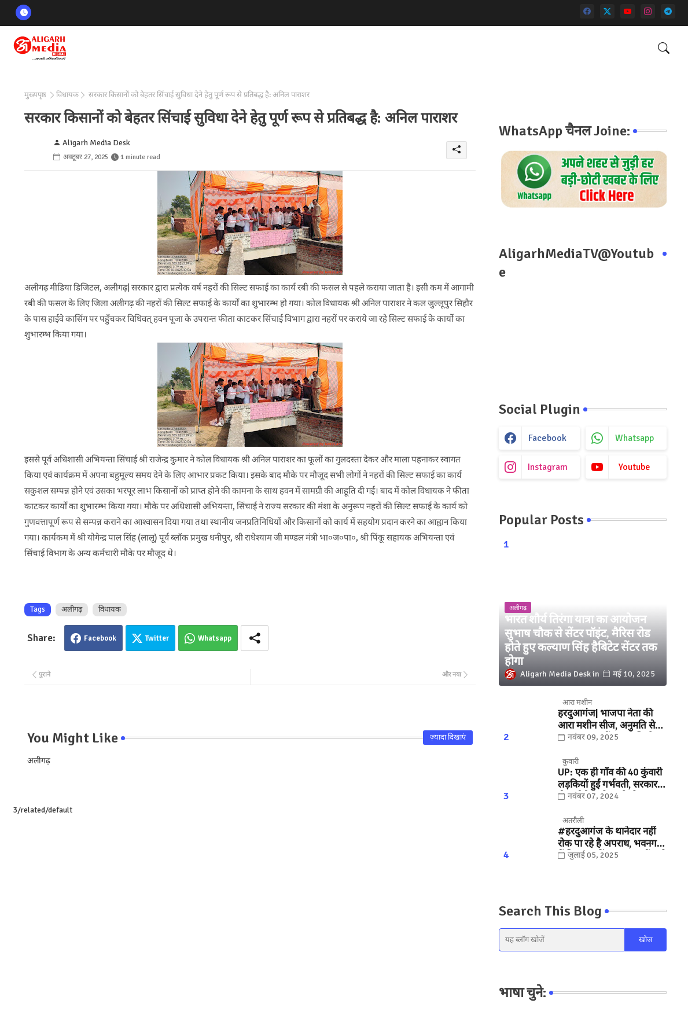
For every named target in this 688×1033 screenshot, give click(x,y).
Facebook (100, 638)
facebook (547, 438)
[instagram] (648, 11)
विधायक (67, 95)
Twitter (157, 638)
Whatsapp (214, 638)
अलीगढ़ (71, 609)
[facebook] (587, 11)
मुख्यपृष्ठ (35, 95)
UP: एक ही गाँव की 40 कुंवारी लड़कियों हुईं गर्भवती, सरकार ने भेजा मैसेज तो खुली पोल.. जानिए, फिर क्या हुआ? (611, 779)
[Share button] (254, 638)
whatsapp (634, 438)
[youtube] (627, 11)
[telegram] (668, 11)
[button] (663, 48)
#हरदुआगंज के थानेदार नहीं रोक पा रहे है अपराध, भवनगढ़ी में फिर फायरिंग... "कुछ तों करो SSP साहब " (612, 838)
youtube (634, 467)
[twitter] (607, 11)
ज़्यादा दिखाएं (448, 737)
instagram (548, 467)
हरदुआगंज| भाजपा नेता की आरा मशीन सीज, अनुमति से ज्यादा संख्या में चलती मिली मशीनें (606, 719)
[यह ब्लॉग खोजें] (562, 939)
